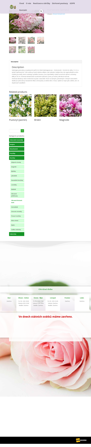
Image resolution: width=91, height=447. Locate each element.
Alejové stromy (16, 162)
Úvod (21, 3)
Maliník (13, 189)
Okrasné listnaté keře (59, 14)
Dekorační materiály (16, 140)
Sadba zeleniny (16, 229)
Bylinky (13, 171)
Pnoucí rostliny (16, 216)
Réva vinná (14, 220)
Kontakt (23, 10)
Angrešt (13, 167)
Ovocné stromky (16, 211)
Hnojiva (12, 144)
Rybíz (13, 225)
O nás (28, 3)
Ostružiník (14, 207)
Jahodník (14, 176)
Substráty (13, 234)
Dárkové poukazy (60, 3)
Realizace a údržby (41, 3)
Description (14, 62)
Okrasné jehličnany (14, 195)
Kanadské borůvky (17, 180)
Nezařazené (14, 149)
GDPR (72, 3)
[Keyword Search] (15, 130)
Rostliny (12, 158)
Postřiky (12, 153)
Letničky (14, 185)
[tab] (14, 61)
